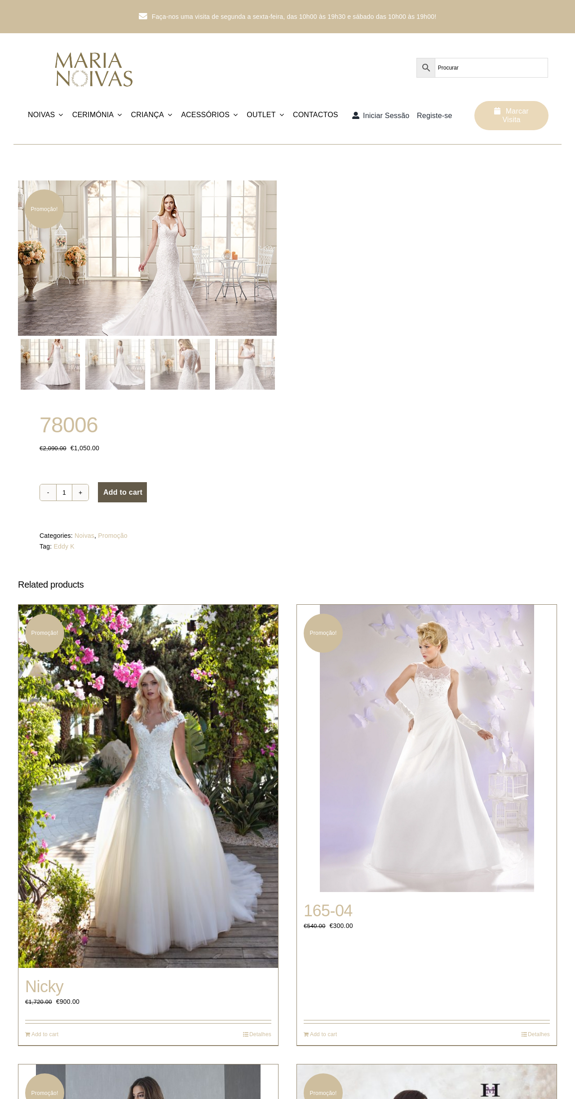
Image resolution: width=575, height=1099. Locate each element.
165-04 (328, 911)
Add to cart (122, 493)
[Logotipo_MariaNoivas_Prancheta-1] (94, 47)
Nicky (44, 987)
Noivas (84, 536)
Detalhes (260, 1035)
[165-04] (427, 748)
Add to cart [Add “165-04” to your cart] (323, 1035)
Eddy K (63, 547)
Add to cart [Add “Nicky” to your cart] (44, 1035)
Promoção (113, 536)
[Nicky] (148, 786)
